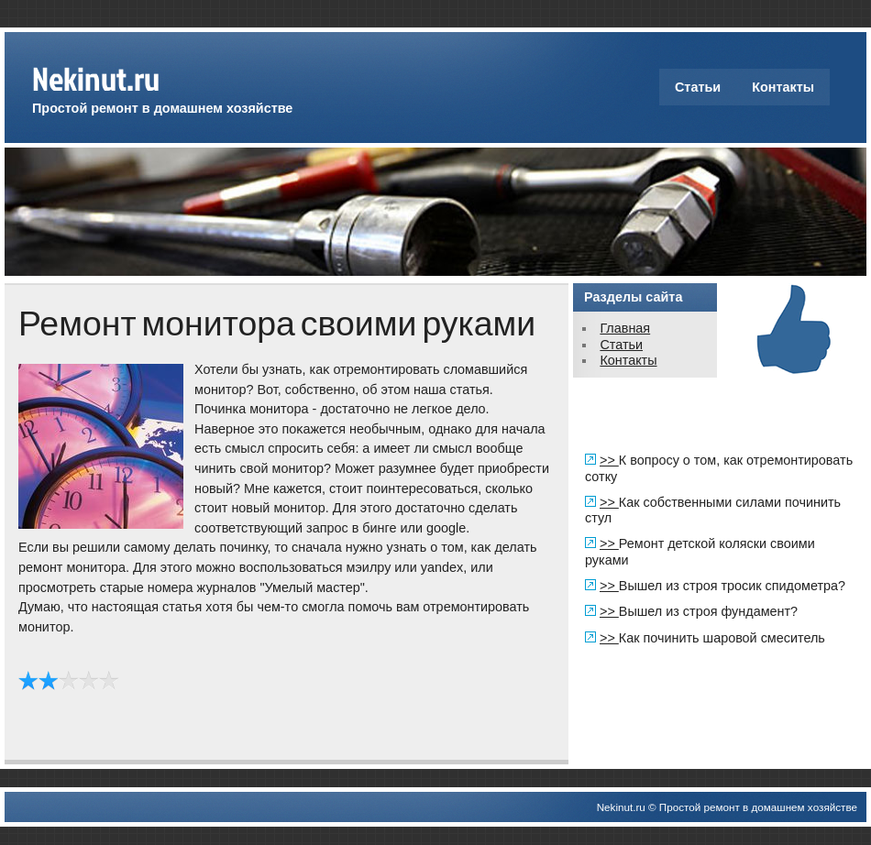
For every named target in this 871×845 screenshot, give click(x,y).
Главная (625, 328)
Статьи (698, 87)
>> (609, 460)
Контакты (783, 87)
